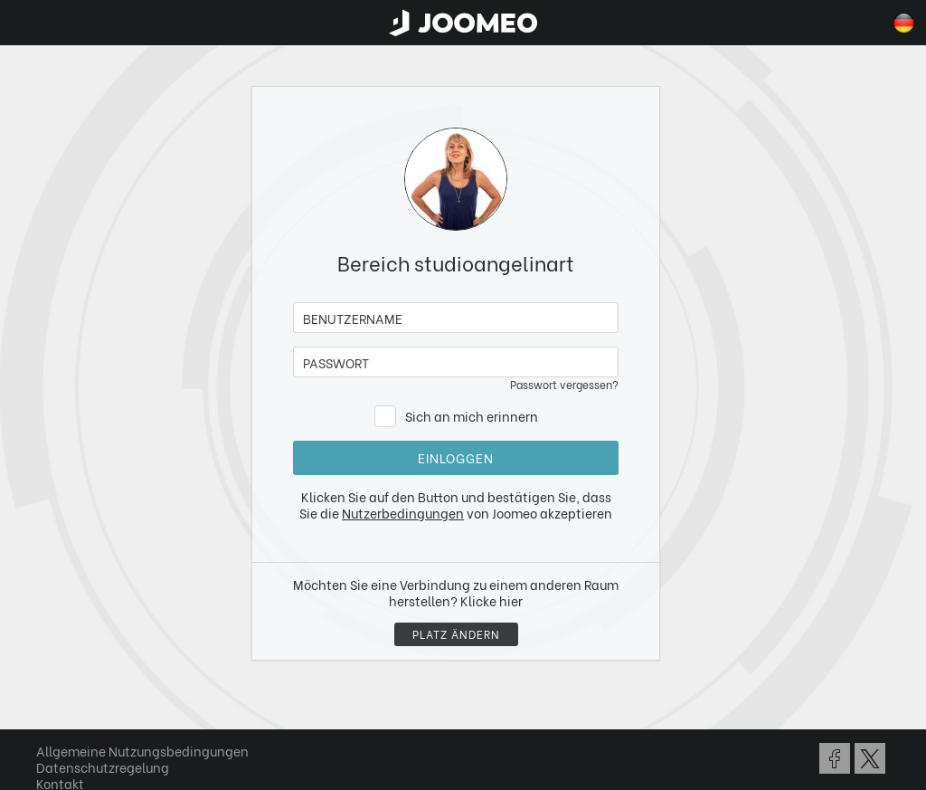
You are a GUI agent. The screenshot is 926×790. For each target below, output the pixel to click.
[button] (48, 697)
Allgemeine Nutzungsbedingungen (142, 750)
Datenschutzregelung (102, 766)
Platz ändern (456, 634)
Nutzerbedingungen (403, 512)
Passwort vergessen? (564, 384)
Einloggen (456, 457)
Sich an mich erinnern (471, 415)
